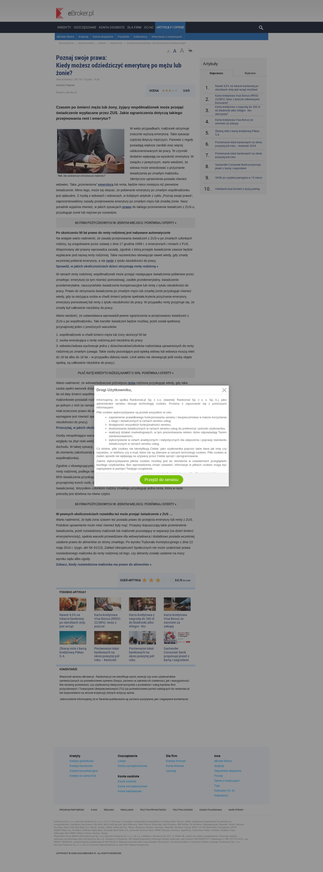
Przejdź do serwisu (161, 479)
